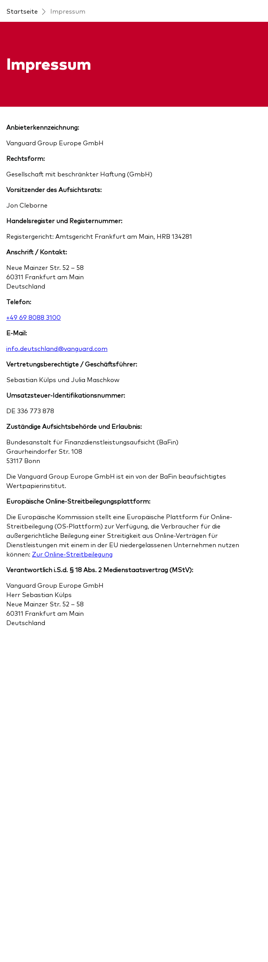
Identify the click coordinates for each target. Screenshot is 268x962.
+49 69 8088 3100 (33, 317)
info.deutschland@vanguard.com (57, 348)
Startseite (22, 11)
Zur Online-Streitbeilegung (72, 554)
